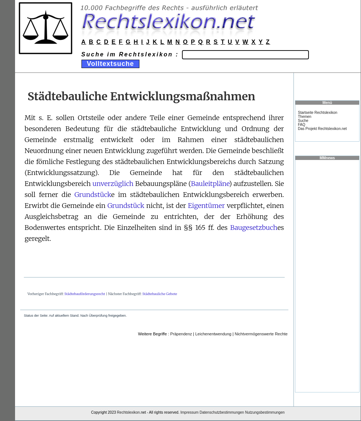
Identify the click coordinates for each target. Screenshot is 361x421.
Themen (304, 117)
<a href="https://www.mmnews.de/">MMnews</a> (327, 275)
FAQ (301, 125)
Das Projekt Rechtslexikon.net (322, 129)
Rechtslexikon (128, 412)
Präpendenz (181, 334)
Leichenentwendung (213, 334)
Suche (303, 121)
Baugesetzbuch (254, 227)
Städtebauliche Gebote (159, 294)
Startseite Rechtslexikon (317, 113)
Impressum (189, 412)
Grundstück (92, 194)
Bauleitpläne (210, 183)
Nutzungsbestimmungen (265, 412)
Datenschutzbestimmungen (222, 412)
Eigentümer (206, 205)
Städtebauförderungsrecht (85, 294)
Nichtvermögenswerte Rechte (261, 334)
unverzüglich (113, 183)
